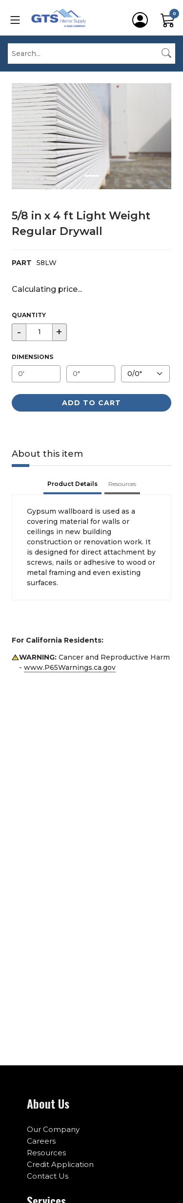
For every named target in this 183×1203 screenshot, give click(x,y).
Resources (46, 1152)
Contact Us (47, 1176)
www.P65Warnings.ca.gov (70, 667)
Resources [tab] (122, 483)
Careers (41, 1141)
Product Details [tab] (72, 483)
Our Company (53, 1129)
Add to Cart (91, 402)
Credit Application (60, 1164)
